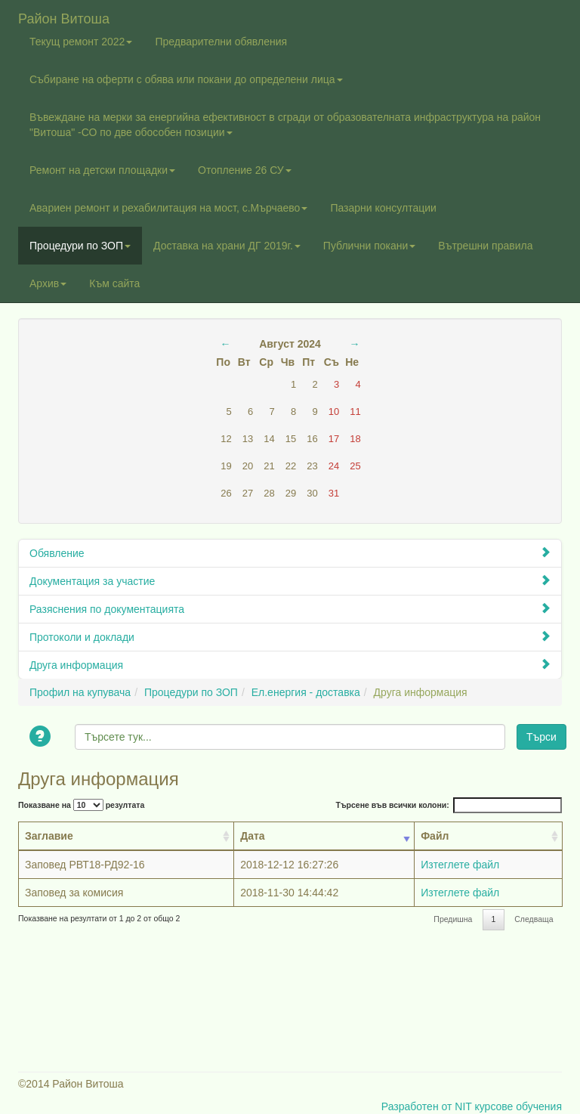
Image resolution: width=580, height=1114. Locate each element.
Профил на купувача (80, 692)
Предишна (452, 919)
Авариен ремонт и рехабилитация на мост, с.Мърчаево (168, 208)
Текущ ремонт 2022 (80, 42)
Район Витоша (64, 17)
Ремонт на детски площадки (102, 170)
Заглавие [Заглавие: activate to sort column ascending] (49, 836)
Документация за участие (290, 580)
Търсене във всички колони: (449, 805)
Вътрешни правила (485, 246)
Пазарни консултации (383, 208)
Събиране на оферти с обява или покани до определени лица (186, 79)
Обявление (290, 552)
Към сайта (114, 283)
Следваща (533, 919)
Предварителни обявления (221, 42)
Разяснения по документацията (290, 608)
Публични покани (369, 246)
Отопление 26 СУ (245, 170)
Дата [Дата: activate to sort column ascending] (252, 836)
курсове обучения (518, 1106)
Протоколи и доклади (290, 636)
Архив (47, 283)
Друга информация (290, 664)
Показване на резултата (81, 805)
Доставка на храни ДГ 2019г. (227, 246)
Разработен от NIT (426, 1106)
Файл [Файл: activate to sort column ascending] (435, 836)
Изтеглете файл (460, 865)
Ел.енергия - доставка (305, 692)
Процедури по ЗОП (80, 246)
